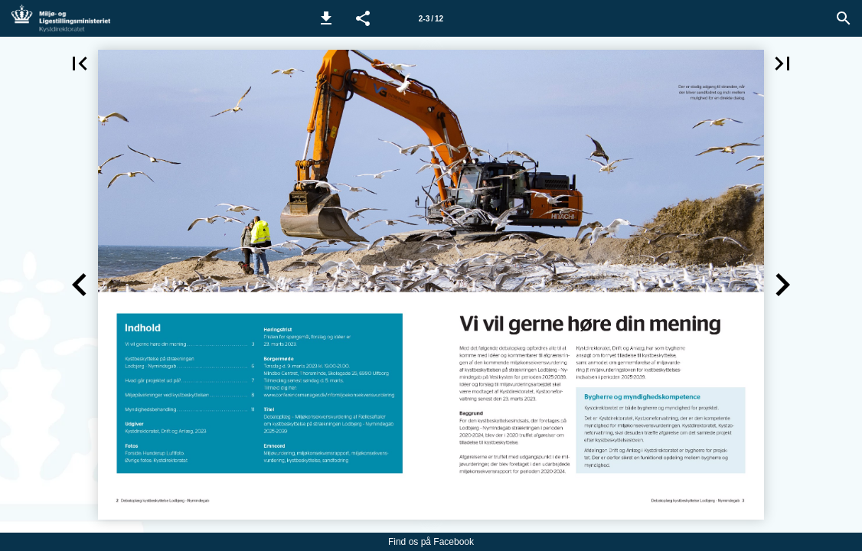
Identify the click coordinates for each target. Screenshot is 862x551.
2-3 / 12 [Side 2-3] (431, 19)
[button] (326, 18)
